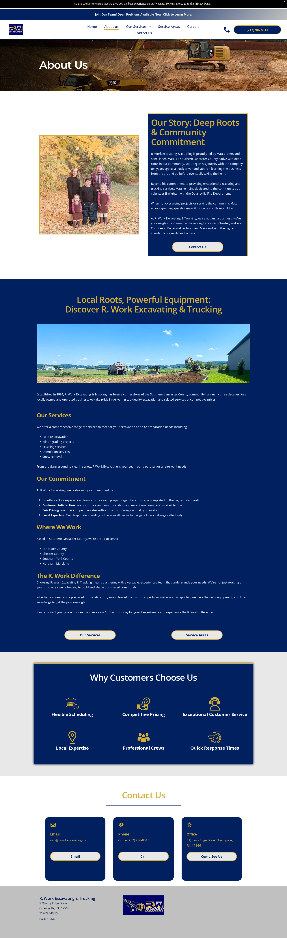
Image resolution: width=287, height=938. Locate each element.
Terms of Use (177, 933)
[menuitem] (92, 17)
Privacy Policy (206, 933)
